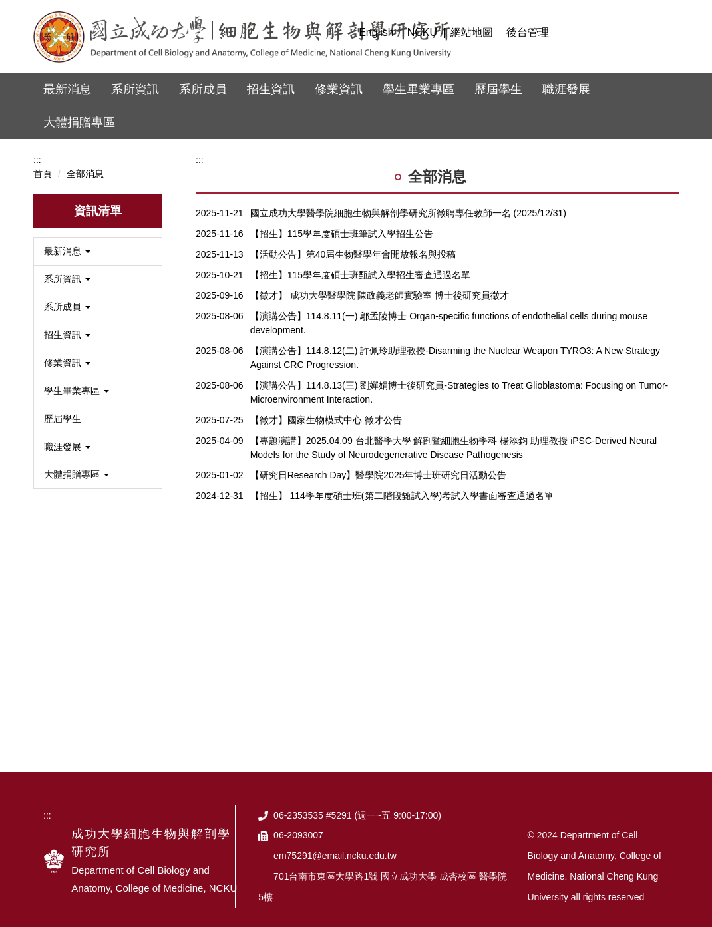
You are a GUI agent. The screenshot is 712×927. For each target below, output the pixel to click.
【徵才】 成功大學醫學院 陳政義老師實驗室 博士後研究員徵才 (380, 281)
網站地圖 (471, 32)
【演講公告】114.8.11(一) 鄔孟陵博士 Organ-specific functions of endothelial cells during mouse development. (449, 309)
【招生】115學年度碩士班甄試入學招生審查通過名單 (360, 261)
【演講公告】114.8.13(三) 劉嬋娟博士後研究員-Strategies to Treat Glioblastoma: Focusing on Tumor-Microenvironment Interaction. (459, 378)
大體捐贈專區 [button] (79, 122)
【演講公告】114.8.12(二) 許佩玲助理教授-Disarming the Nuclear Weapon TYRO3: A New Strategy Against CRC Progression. (455, 343)
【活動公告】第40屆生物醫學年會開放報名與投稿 (353, 240)
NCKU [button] (422, 32)
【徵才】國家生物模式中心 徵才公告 (326, 406)
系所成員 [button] (203, 89)
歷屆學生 (498, 89)
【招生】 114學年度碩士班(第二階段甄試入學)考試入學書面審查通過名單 (402, 481)
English (376, 32)
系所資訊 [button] (135, 89)
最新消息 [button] (67, 89)
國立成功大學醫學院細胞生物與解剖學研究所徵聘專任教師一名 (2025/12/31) (408, 199)
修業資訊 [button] (339, 89)
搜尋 (663, 30)
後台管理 (527, 32)
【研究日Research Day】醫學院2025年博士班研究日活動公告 (378, 461)
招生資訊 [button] (271, 89)
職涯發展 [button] (566, 89)
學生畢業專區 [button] (418, 89)
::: (341, 32)
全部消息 (85, 159)
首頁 (42, 159)
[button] (98, 237)
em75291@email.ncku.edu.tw (335, 841)
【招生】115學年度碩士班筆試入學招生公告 (341, 219)
